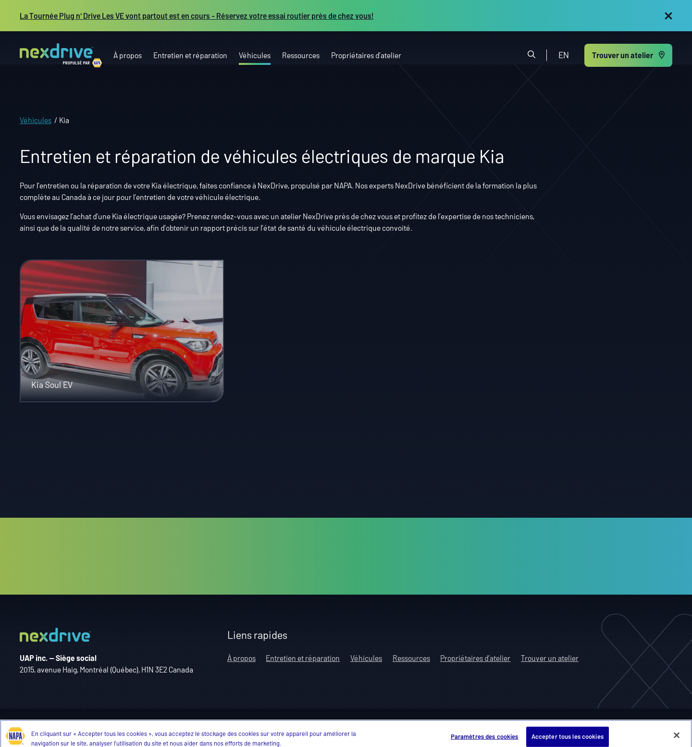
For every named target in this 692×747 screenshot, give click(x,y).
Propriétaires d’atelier (366, 54)
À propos (127, 54)
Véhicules (255, 54)
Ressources (301, 54)
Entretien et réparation (190, 54)
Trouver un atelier (550, 657)
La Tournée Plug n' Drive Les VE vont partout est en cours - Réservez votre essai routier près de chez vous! (196, 15)
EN (563, 55)
